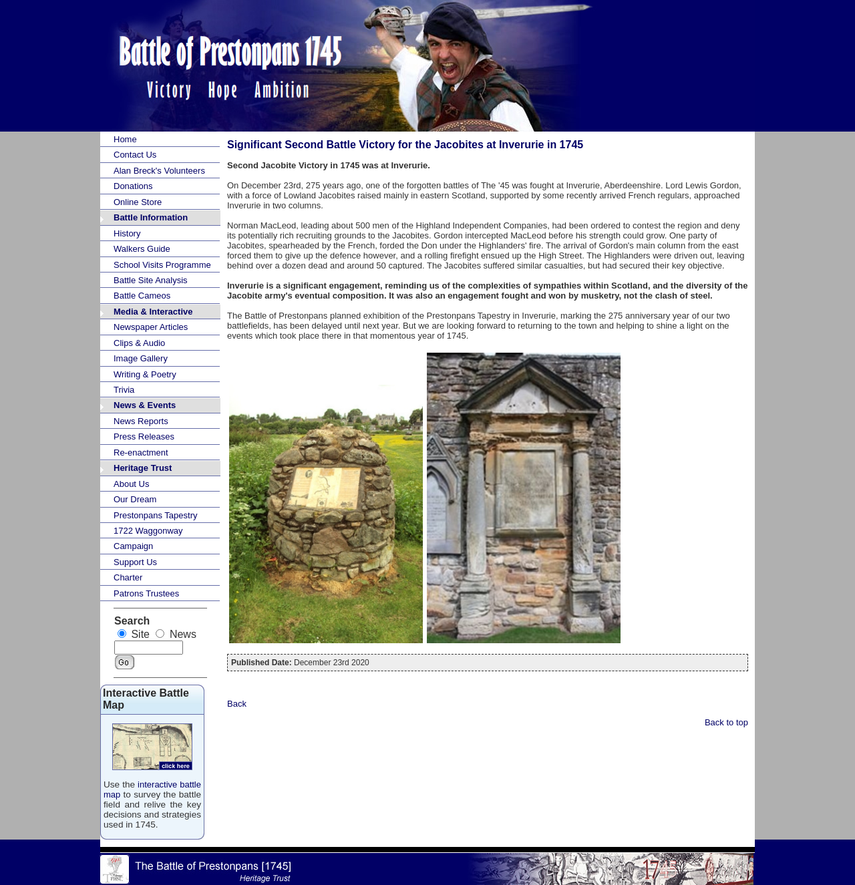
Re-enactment (141, 453)
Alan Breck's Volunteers (159, 171)
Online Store (138, 202)
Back (236, 704)
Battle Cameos (142, 296)
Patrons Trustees (146, 593)
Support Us (135, 562)
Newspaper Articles (151, 327)
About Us (131, 484)
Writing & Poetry (145, 374)
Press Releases (144, 436)
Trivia (124, 390)
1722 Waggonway (148, 531)
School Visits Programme (162, 265)
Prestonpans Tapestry (156, 515)
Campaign (133, 546)
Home (125, 139)
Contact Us (135, 155)
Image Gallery (141, 358)
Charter (128, 577)
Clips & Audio (139, 343)
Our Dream (135, 499)
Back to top (726, 722)
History (127, 233)
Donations (133, 186)
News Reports (141, 421)
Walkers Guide (142, 249)
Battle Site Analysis (151, 280)
